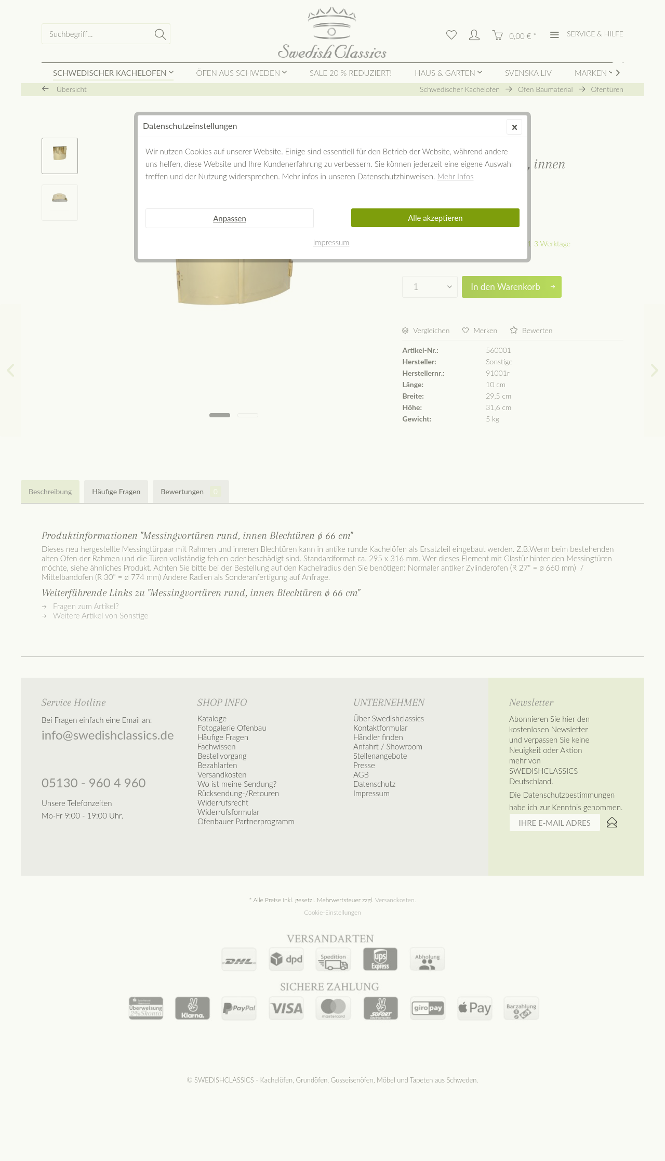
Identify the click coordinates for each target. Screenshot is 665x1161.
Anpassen (229, 218)
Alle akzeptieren (435, 217)
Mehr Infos (455, 176)
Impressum (331, 242)
